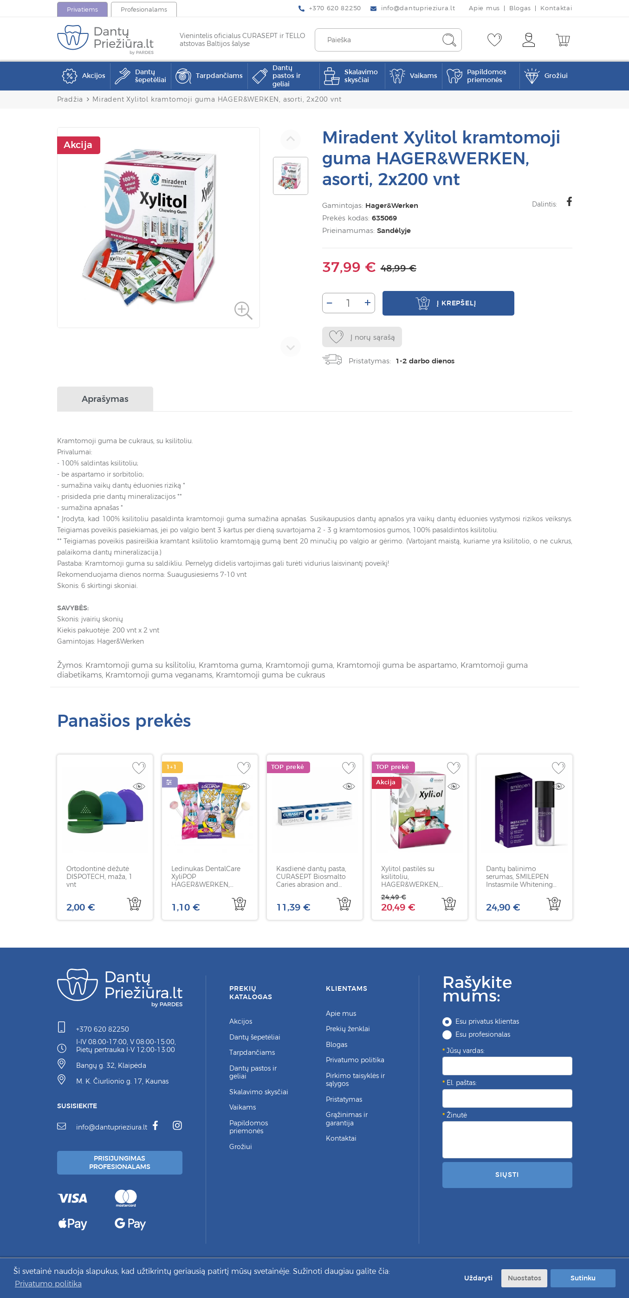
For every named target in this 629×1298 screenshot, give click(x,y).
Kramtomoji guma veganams (158, 676)
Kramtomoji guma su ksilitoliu (140, 666)
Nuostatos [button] (524, 1278)
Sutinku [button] (583, 1278)
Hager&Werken (389, 205)
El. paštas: (462, 1083)
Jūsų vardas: (466, 1051)
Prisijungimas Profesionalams (120, 1164)
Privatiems (82, 9)
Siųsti (507, 1175)
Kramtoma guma (230, 666)
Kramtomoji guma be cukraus (270, 676)
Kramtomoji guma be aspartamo (397, 666)
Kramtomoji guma (299, 666)
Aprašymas (105, 400)
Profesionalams (144, 9)
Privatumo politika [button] (48, 1283)
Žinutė (457, 1115)
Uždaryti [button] (477, 1278)
